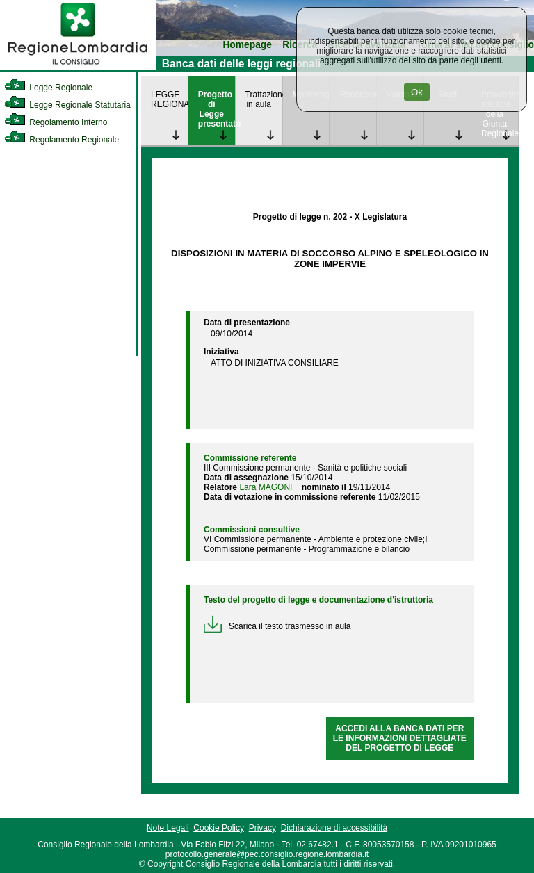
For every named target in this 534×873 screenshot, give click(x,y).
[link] (78, 67)
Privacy (262, 828)
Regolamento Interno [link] (55, 122)
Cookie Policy (218, 828)
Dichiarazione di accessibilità (334, 828)
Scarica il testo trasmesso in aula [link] (277, 626)
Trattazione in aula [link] (263, 99)
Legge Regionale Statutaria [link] (67, 105)
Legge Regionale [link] (48, 87)
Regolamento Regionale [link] (61, 140)
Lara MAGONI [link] (265, 487)
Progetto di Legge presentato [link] (216, 109)
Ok (417, 92)
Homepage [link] (247, 45)
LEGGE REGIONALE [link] (169, 99)
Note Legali (168, 828)
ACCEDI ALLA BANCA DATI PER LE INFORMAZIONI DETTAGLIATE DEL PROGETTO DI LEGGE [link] (400, 738)
